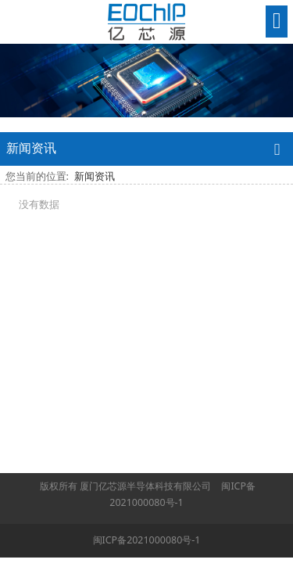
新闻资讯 (94, 176)
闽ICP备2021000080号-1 (147, 540)
